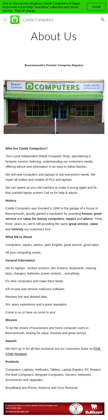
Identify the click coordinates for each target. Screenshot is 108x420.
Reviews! (20, 354)
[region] (54, 7)
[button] (5, 19)
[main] (54, 36)
